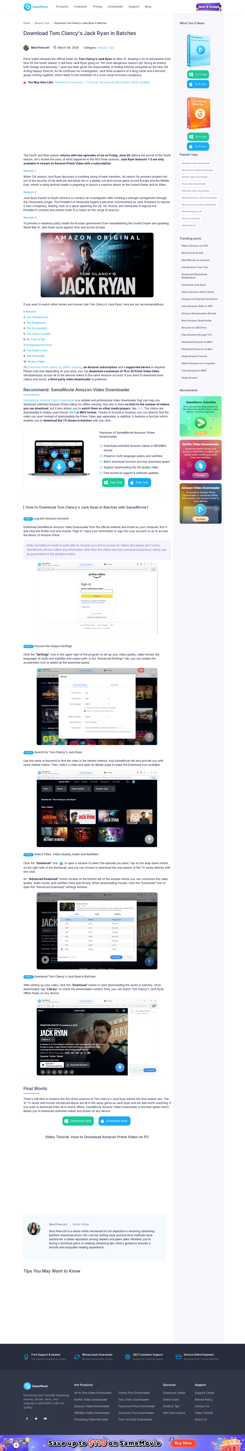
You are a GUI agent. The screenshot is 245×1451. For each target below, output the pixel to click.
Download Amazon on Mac (197, 349)
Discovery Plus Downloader (136, 1413)
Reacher (31, 311)
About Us (201, 1419)
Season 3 (30, 217)
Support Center (205, 1392)
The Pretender (35, 356)
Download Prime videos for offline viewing (54, 367)
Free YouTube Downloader (135, 1419)
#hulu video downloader (194, 183)
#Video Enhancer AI (191, 211)
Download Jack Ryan (194, 284)
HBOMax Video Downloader (92, 1413)
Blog (148, 6)
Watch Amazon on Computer (198, 363)
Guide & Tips (171, 1406)
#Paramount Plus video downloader (199, 197)
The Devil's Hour (37, 350)
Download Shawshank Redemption (194, 276)
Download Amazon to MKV (197, 341)
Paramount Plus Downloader (137, 1406)
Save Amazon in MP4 (194, 370)
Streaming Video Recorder (91, 1419)
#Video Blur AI (189, 225)
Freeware (80, 6)
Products (62, 6)
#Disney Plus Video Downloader (198, 170)
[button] (113, 482)
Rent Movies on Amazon (196, 260)
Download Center (174, 1392)
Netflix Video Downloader (90, 1399)
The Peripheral (35, 322)
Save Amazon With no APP (197, 306)
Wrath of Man (36, 361)
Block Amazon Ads (192, 252)
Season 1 (29, 170)
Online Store (171, 1399)
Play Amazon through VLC (197, 334)
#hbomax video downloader (196, 190)
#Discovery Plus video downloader (199, 204)
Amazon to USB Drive (194, 327)
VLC (140, 408)
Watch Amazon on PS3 (195, 245)
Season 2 (29, 192)
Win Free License (174, 1413)
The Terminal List (37, 317)
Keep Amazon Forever (194, 356)
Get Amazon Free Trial (195, 267)
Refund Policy (204, 1399)
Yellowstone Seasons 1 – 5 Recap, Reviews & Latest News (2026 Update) (102, 82)
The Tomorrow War (38, 333)
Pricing (97, 6)
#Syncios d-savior (191, 218)
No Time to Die (35, 339)
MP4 (72, 412)
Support (134, 6)
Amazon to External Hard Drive (200, 299)
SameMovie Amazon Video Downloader (49, 400)
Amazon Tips (42, 23)
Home (26, 23)
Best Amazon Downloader (197, 320)
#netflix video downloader (195, 177)
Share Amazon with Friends (198, 291)
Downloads (115, 6)
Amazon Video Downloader (91, 1406)
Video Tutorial (204, 1413)
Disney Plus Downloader (134, 1392)
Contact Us (202, 1406)
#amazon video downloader (196, 163)
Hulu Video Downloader (134, 1399)
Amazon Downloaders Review (199, 313)
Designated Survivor (39, 345)
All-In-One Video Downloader (93, 1392)
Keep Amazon (190, 377)
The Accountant (36, 328)
